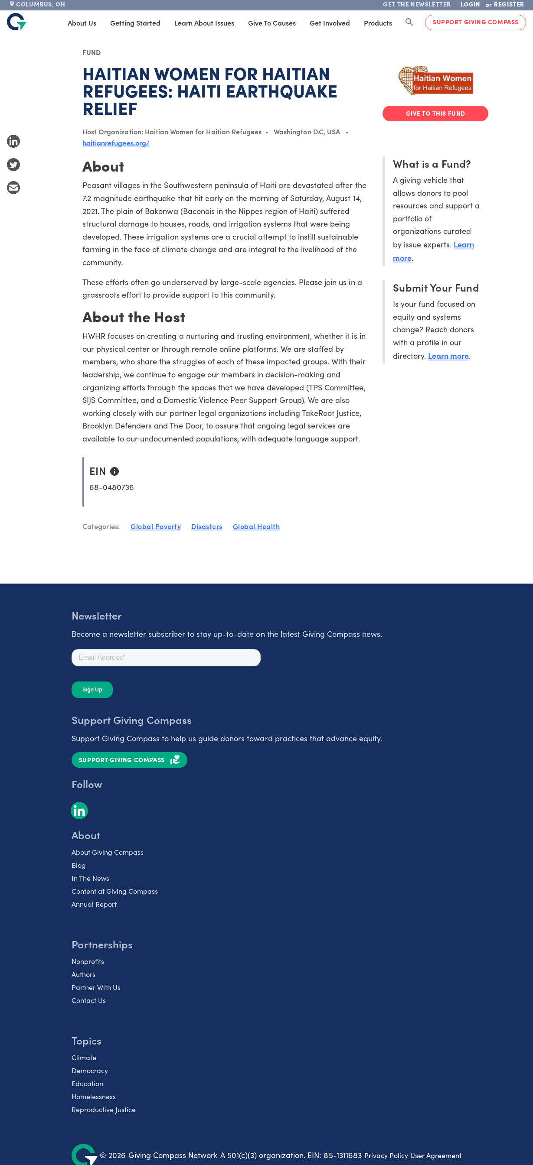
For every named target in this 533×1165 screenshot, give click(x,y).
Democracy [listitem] (90, 1070)
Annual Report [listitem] (94, 904)
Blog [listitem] (79, 865)
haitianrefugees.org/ (116, 142)
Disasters (206, 526)
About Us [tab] (82, 22)
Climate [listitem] (84, 1057)
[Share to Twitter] (13, 164)
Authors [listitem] (83, 974)
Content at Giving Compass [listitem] (115, 891)
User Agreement (435, 1155)
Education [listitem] (87, 1083)
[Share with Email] (13, 187)
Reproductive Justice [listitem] (104, 1109)
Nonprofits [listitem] (88, 961)
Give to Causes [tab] (272, 22)
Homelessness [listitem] (94, 1096)
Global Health (256, 526)
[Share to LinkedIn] (13, 141)
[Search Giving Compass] (409, 22)
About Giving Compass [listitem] (108, 852)
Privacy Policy (386, 1155)
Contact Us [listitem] (89, 1000)
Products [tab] (378, 22)
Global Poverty (156, 526)
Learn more (448, 355)
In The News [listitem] (90, 878)
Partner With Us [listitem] (96, 987)
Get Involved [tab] (330, 22)
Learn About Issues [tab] (204, 22)
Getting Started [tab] (135, 22)
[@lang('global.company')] (16, 21)
